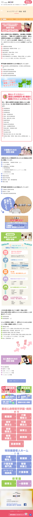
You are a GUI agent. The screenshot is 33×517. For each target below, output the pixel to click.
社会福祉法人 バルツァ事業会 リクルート (16, 511)
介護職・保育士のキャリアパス (16, 380)
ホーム (4, 19)
